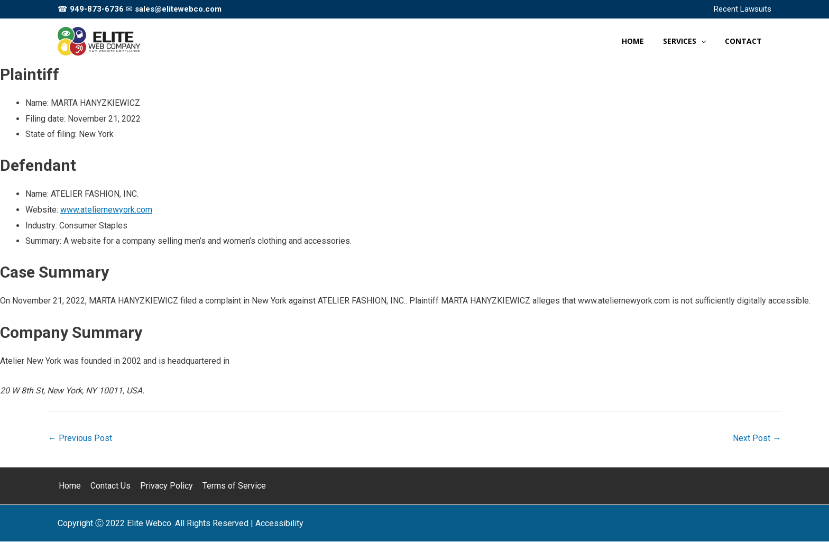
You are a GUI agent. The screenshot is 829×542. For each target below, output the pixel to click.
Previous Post (80, 438)
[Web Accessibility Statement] (279, 523)
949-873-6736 (97, 9)
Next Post (757, 438)
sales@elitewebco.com (178, 9)
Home (69, 486)
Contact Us (108, 486)
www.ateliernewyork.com (106, 210)
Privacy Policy (163, 486)
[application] (707, 41)
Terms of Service (230, 486)
